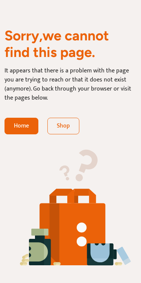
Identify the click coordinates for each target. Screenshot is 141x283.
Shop (63, 126)
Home (21, 126)
